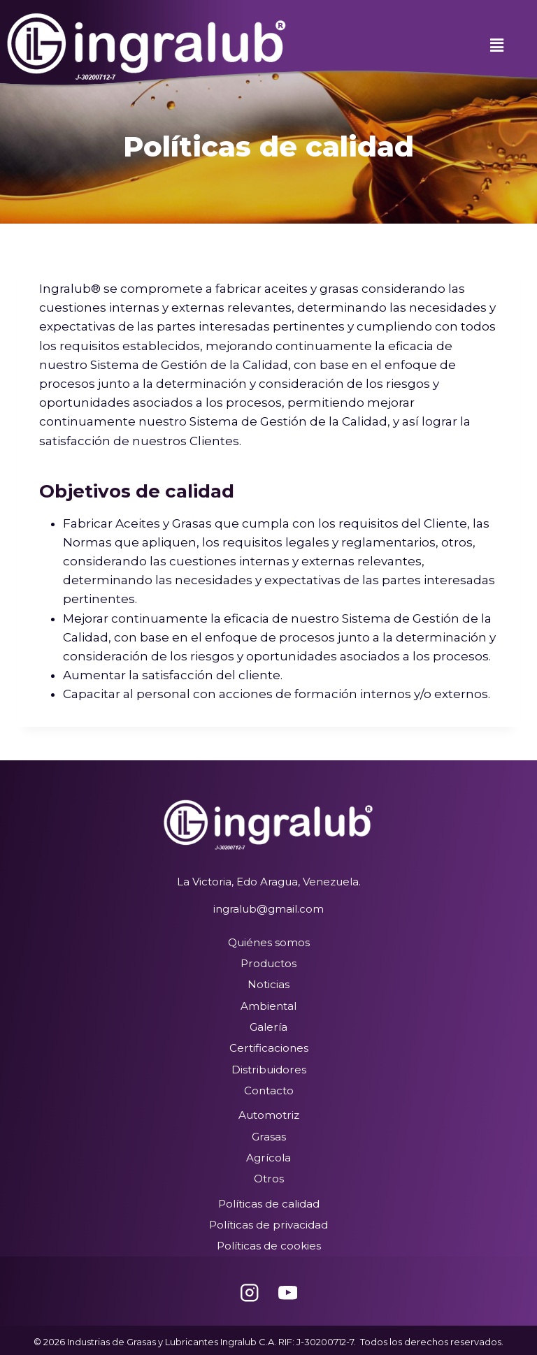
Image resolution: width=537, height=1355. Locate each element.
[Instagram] (249, 1289)
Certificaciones (268, 1047)
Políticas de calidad (269, 1201)
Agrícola (269, 1155)
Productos (268, 963)
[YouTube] (287, 1289)
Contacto (269, 1089)
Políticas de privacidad (269, 1222)
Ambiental (268, 1005)
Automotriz (268, 1113)
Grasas (268, 1134)
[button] (496, 45)
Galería (268, 1026)
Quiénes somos (269, 942)
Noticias (268, 984)
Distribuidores (269, 1068)
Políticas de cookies (269, 1242)
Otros (268, 1176)
